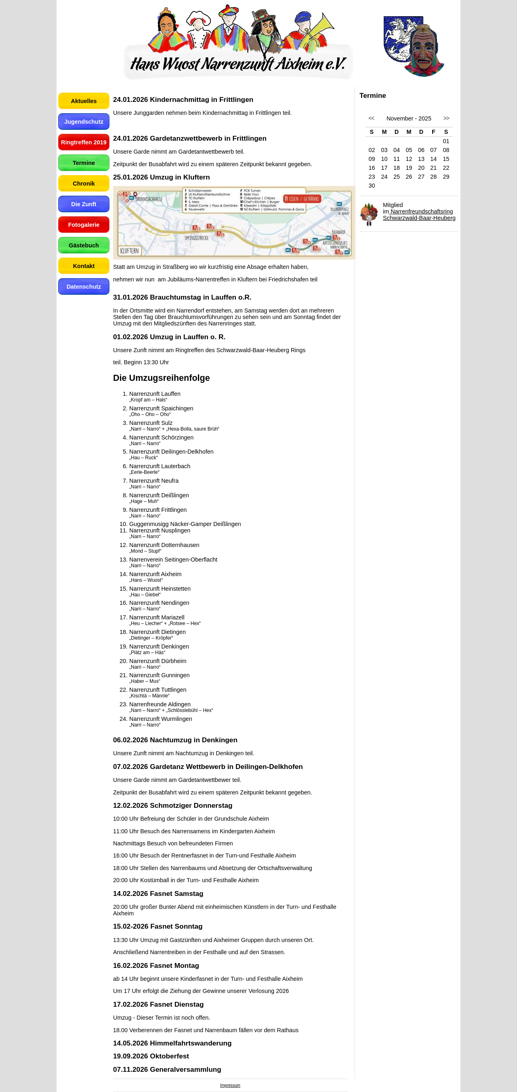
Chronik (84, 183)
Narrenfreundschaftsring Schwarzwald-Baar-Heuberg (419, 214)
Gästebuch (84, 245)
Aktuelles (84, 101)
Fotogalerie (84, 225)
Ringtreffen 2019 (84, 142)
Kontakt (84, 266)
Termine (84, 163)
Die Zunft (83, 204)
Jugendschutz (83, 121)
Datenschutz (84, 286)
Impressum (230, 1085)
